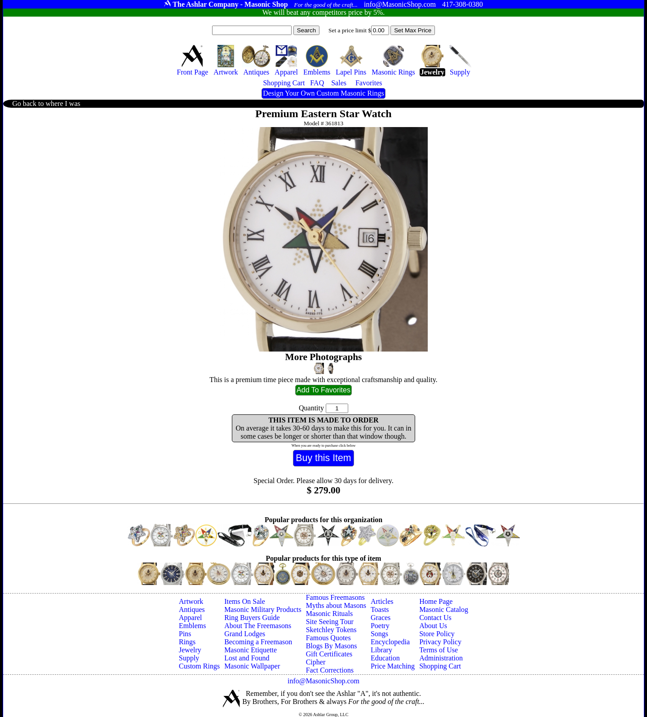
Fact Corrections (330, 670)
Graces (380, 617)
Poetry (380, 625)
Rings (187, 642)
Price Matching (393, 666)
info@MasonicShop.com (323, 681)
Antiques (192, 609)
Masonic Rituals (329, 613)
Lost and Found (246, 658)
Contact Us (435, 617)
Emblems (192, 625)
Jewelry (190, 650)
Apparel (190, 617)
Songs (379, 634)
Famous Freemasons (335, 597)
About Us (433, 625)
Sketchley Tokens (331, 629)
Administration (441, 658)
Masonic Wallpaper (252, 666)
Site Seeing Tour (330, 621)
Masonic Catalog (443, 609)
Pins (185, 634)
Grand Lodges (244, 634)
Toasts (380, 609)
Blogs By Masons (331, 646)
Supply (189, 658)
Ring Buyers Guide (252, 617)
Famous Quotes (328, 638)
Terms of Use (438, 650)
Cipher (316, 662)
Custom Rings (199, 666)
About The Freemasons (257, 625)
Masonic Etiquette (250, 650)
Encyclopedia (390, 642)
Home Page (435, 601)
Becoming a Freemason (258, 642)
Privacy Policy (440, 642)
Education (385, 658)
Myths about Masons (336, 605)
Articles (382, 601)
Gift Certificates (329, 654)
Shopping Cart (440, 666)
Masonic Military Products (262, 609)
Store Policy (437, 634)
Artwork (191, 601)
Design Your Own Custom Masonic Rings (323, 93)
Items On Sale (244, 601)
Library (381, 650)
